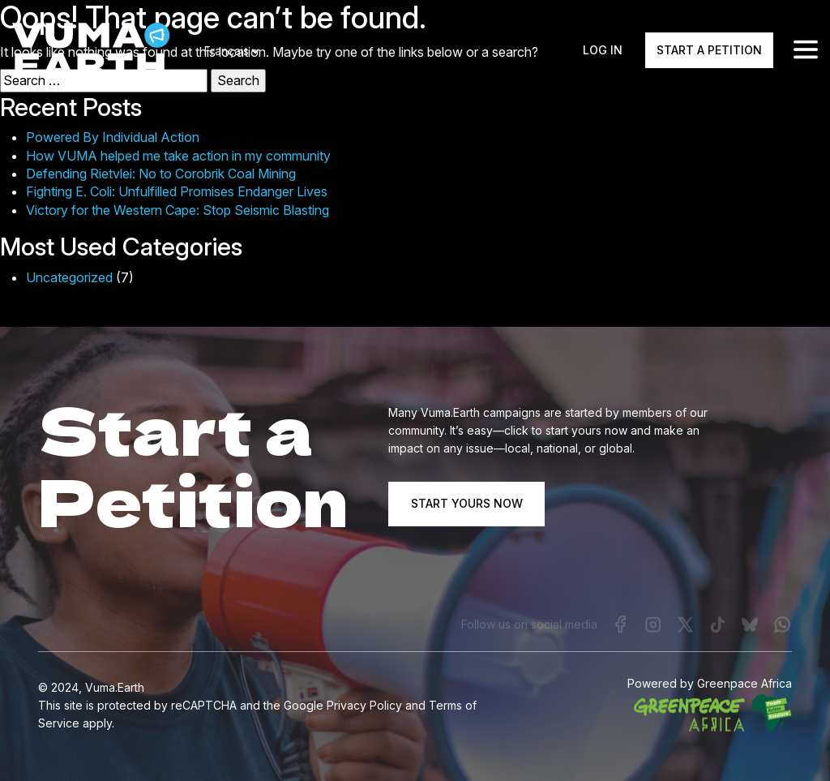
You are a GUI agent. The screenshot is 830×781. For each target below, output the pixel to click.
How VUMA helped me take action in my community (178, 156)
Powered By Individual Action (112, 137)
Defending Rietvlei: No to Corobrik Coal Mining (161, 173)
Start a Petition (709, 51)
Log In (602, 51)
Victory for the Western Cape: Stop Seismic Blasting (177, 210)
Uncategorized (69, 277)
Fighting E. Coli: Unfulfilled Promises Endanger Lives (176, 191)
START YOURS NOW (467, 503)
